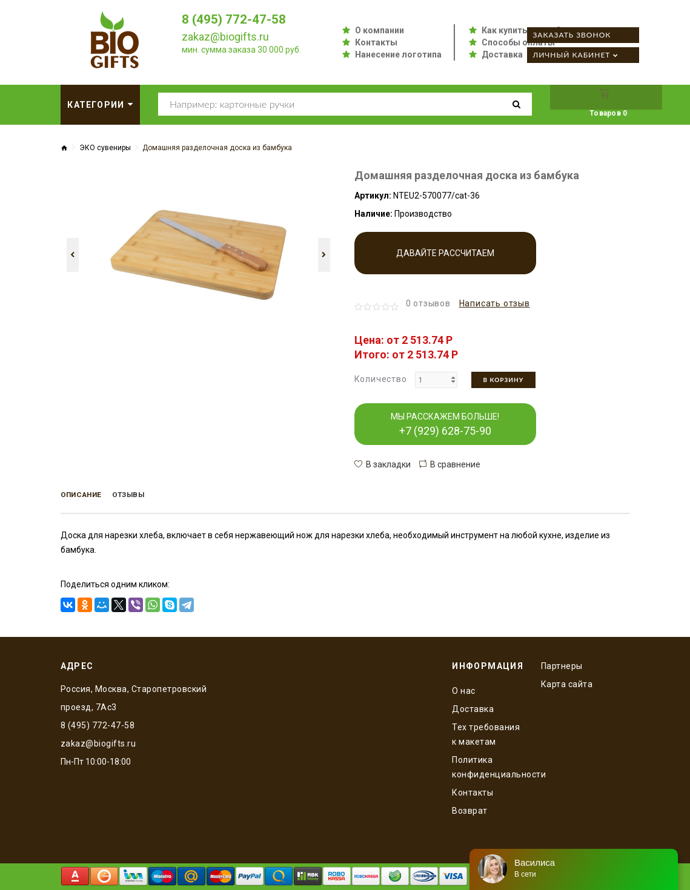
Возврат (470, 808)
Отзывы (146, 496)
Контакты (376, 42)
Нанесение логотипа (398, 54)
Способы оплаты (518, 42)
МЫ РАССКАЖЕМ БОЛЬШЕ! (445, 424)
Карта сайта (567, 682)
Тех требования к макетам (486, 732)
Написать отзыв (494, 303)
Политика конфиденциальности (487, 765)
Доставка (502, 54)
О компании (379, 30)
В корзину (503, 379)
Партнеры (562, 663)
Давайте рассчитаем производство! (445, 261)
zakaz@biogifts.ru (225, 36)
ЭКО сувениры (105, 147)
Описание (87, 496)
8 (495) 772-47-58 (238, 19)
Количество (380, 379)
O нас (464, 688)
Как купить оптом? (521, 30)
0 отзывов (428, 303)
